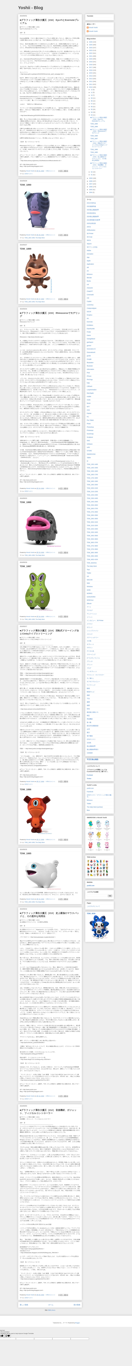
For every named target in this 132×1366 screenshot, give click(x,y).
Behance (90, 274)
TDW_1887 (25, 566)
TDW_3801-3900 (92, 552)
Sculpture (90, 437)
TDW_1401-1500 (92, 468)
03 (92, 115)
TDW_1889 (25, 248)
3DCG (89, 240)
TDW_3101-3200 (92, 525)
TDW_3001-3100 (92, 522)
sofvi (88, 447)
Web (88, 583)
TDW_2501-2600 (92, 505)
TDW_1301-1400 (92, 464)
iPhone (89, 376)
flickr (88, 810)
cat (88, 284)
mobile (89, 396)
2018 (91, 64)
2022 (91, 53)
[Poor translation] (7, 1336)
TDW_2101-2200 (92, 491)
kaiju (88, 383)
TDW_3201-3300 (92, 529)
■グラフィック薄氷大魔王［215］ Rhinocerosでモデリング (98, 131)
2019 (91, 62)
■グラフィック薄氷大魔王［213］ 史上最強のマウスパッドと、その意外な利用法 (98, 157)
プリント (90, 664)
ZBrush (89, 603)
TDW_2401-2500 (92, 501)
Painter (89, 413)
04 (92, 112)
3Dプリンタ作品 (92, 247)
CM (88, 298)
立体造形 (90, 753)
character (90, 288)
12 (92, 89)
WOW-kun (90, 600)
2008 (91, 181)
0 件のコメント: (51, 171)
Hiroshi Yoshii (93, 27)
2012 (91, 81)
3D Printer (90, 233)
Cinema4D (90, 294)
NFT (88, 406)
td (87, 461)
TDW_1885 (25, 853)
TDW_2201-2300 (92, 495)
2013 (91, 78)
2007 (91, 184)
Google (89, 359)
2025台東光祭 (91, 223)
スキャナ (90, 634)
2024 (91, 47)
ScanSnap (90, 434)
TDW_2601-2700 (92, 508)
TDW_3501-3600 (92, 539)
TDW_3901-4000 (92, 556)
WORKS (89, 593)
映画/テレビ (90, 692)
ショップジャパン (92, 630)
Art (88, 271)
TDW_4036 (91, 913)
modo (88, 400)
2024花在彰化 (91, 213)
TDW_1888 (25, 502)
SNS (88, 440)
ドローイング (91, 654)
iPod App (90, 379)
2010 (91, 87)
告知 (88, 709)
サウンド (90, 627)
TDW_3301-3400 (92, 532)
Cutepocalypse (91, 308)
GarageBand (91, 339)
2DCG (89, 227)
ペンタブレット (92, 671)
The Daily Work (40, 238)
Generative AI (91, 349)
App (88, 257)
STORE (89, 451)
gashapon (90, 342)
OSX (88, 410)
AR (88, 267)
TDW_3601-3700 (92, 542)
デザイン (90, 647)
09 (92, 98)
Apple (89, 261)
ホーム (50, 1305)
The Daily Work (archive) (95, 807)
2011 (91, 84)
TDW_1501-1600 (92, 471)
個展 (88, 705)
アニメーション (92, 614)
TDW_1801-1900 (30, 238)
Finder (89, 332)
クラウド (90, 624)
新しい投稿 (24, 1305)
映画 (88, 688)
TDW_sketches (92, 563)
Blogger (77, 1323)
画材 (88, 695)
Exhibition (90, 325)
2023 (91, 50)
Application (90, 264)
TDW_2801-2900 (92, 515)
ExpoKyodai (91, 328)
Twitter (89, 573)
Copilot (89, 301)
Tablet (89, 457)
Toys (88, 569)
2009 (91, 178)
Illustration (90, 362)
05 (92, 109)
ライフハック (91, 685)
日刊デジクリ (29, 174)
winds (89, 590)
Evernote (90, 322)
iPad (88, 373)
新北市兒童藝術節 (92, 726)
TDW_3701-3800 (92, 546)
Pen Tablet (90, 420)
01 (92, 175)
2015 (91, 73)
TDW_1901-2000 (92, 485)
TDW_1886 (25, 789)
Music (89, 403)
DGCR (89, 311)
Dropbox (89, 315)
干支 (88, 698)
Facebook (90, 775)
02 (92, 172)
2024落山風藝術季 (93, 216)
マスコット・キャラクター (95, 675)
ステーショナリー (92, 637)
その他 (89, 641)
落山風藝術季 (91, 746)
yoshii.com (90, 788)
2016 (91, 70)
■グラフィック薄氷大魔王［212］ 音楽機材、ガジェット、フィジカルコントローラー (98, 165)
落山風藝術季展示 (92, 749)
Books (89, 281)
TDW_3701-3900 (92, 549)
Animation (90, 254)
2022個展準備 (91, 206)
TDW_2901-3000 (92, 518)
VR (88, 576)
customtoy (90, 305)
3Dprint (89, 244)
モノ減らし (90, 678)
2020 (91, 59)
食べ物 (89, 722)
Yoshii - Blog (30, 7)
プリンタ (90, 661)
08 (92, 101)
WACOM (90, 580)
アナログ (90, 610)
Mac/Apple (90, 393)
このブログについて (93, 906)
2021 (91, 56)
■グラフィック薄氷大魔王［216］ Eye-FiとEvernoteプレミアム (98, 119)
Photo (89, 423)
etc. (88, 318)
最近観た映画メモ (92, 712)
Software (90, 444)
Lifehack (89, 386)
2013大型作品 (91, 203)
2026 (91, 42)
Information (90, 369)
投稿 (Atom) (51, 1310)
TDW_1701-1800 (92, 478)
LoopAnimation (91, 390)
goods (89, 356)
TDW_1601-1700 (92, 474)
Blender (89, 278)
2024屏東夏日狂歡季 (93, 220)
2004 (91, 192)
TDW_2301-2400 (92, 498)
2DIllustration (91, 230)
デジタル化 (90, 651)
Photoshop (90, 427)
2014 (91, 76)
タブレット (90, 644)
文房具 (89, 743)
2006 (91, 187)
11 (92, 92)
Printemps (90, 430)
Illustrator (90, 366)
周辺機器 (90, 719)
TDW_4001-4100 (92, 559)
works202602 (91, 597)
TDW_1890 (25, 185)
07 (92, 104)
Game (89, 335)
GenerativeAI (91, 352)
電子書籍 (90, 736)
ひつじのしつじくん (93, 658)
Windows (90, 586)
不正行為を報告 (92, 759)
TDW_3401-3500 (92, 535)
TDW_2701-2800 (92, 512)
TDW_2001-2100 (92, 488)
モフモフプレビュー (93, 681)
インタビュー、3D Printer (95, 620)
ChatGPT (90, 291)
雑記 (88, 715)
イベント (90, 617)
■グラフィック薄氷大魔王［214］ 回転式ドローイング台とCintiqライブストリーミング (98, 144)
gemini (89, 345)
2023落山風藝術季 (93, 210)
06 (92, 106)
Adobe (89, 250)
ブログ (89, 668)
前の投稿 (77, 1305)
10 (92, 95)
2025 (91, 45)
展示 (88, 732)
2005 (91, 189)
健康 (88, 702)
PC (88, 417)
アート (89, 607)
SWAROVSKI (91, 454)
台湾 (88, 729)
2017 (91, 67)
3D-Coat (89, 237)
